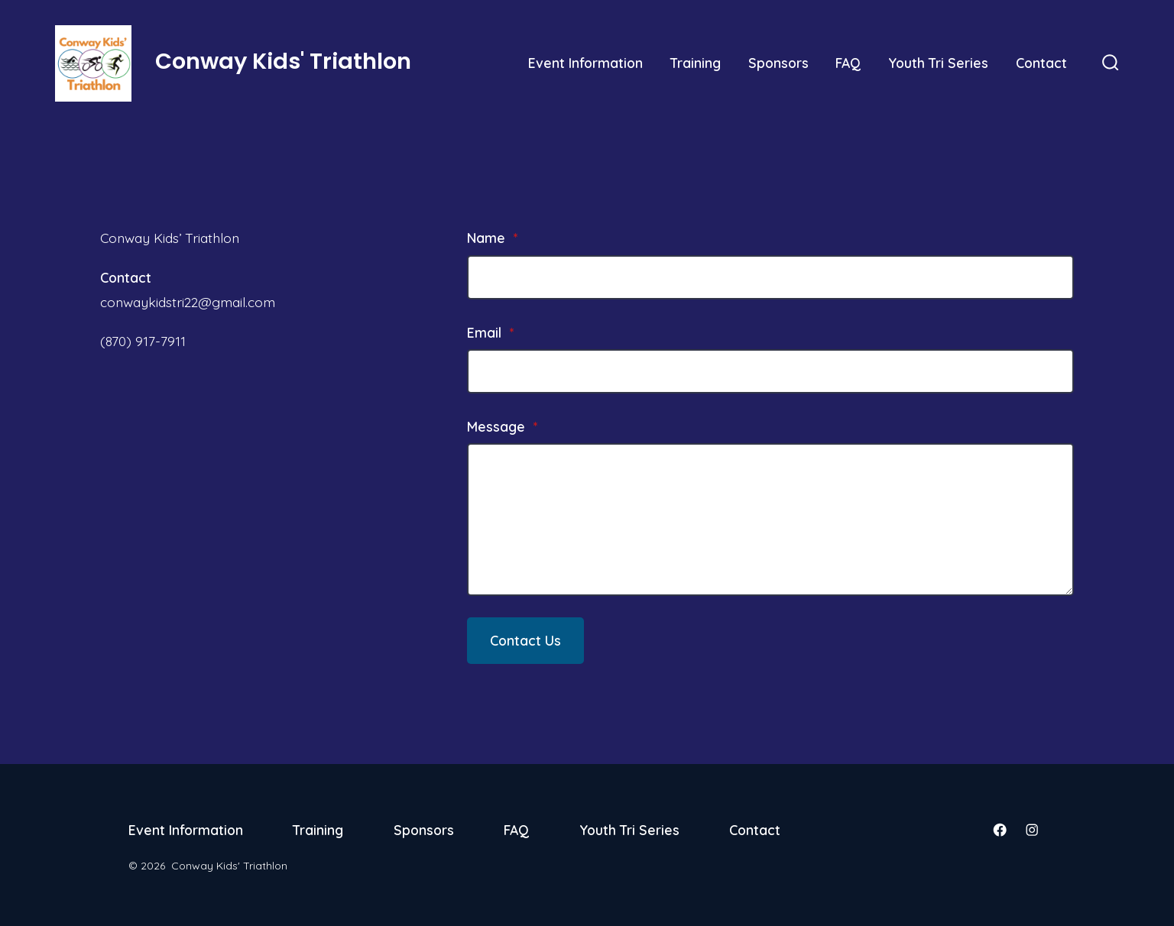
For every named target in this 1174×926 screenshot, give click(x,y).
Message (502, 426)
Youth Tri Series (938, 62)
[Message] (770, 519)
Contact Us (525, 640)
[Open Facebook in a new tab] (999, 829)
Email (490, 332)
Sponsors (778, 62)
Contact (1041, 62)
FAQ (848, 62)
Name (492, 237)
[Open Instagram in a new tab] (1032, 829)
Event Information (585, 62)
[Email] (770, 371)
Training (695, 62)
